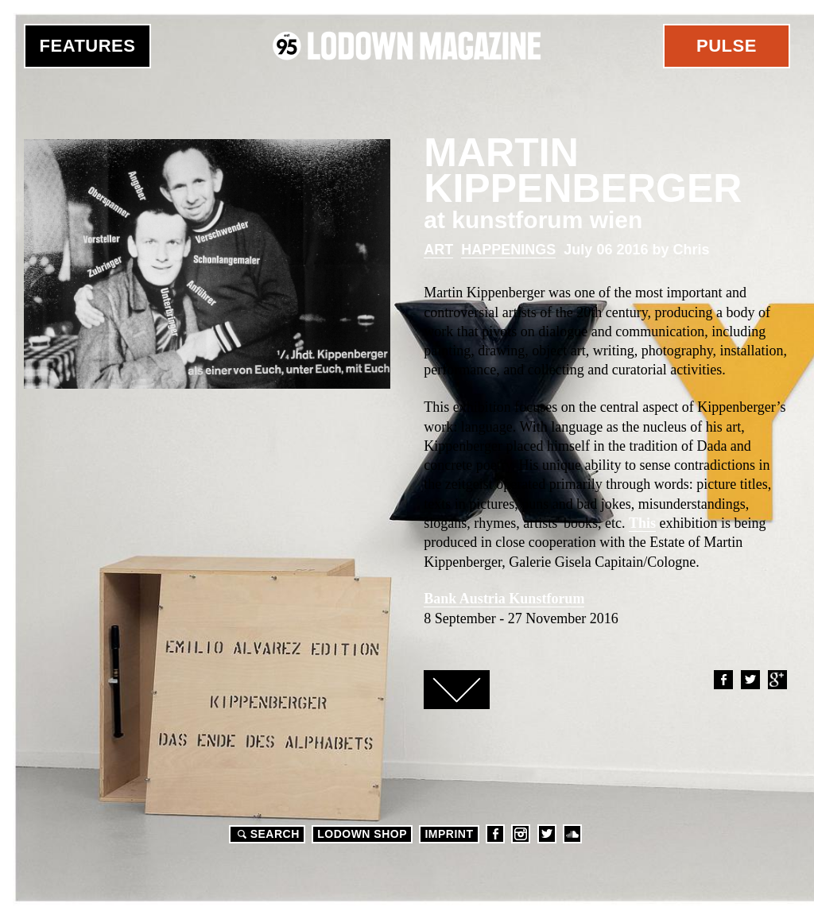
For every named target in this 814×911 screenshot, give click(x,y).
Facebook (722, 680)
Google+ (776, 680)
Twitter (749, 680)
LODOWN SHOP (362, 834)
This (642, 523)
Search (266, 834)
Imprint (448, 834)
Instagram (520, 833)
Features (88, 46)
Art (438, 250)
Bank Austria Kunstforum (504, 599)
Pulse (726, 46)
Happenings (508, 250)
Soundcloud (572, 833)
